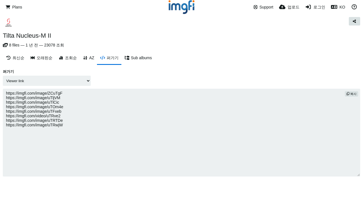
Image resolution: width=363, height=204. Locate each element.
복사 (351, 93)
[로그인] (315, 7)
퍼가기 (8, 71)
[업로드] (289, 7)
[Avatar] (8, 22)
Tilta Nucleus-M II (27, 35)
